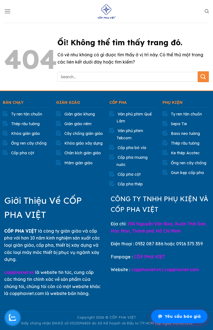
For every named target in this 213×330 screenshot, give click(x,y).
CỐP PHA (118, 102)
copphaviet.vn (19, 272)
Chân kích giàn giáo (82, 152)
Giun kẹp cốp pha (187, 172)
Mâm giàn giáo (78, 162)
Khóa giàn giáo (25, 133)
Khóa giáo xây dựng (83, 143)
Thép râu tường (25, 123)
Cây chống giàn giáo (83, 133)
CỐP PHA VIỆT (149, 257)
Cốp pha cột (22, 152)
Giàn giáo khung (79, 114)
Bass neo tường (185, 133)
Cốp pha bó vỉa (132, 147)
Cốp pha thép (130, 184)
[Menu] (7, 11)
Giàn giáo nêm (78, 123)
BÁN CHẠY (13, 102)
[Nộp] (203, 76)
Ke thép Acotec (185, 152)
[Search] (207, 11)
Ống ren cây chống (29, 143)
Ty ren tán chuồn (26, 114)
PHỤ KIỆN (172, 102)
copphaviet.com (181, 269)
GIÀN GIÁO (68, 102)
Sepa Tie (179, 123)
